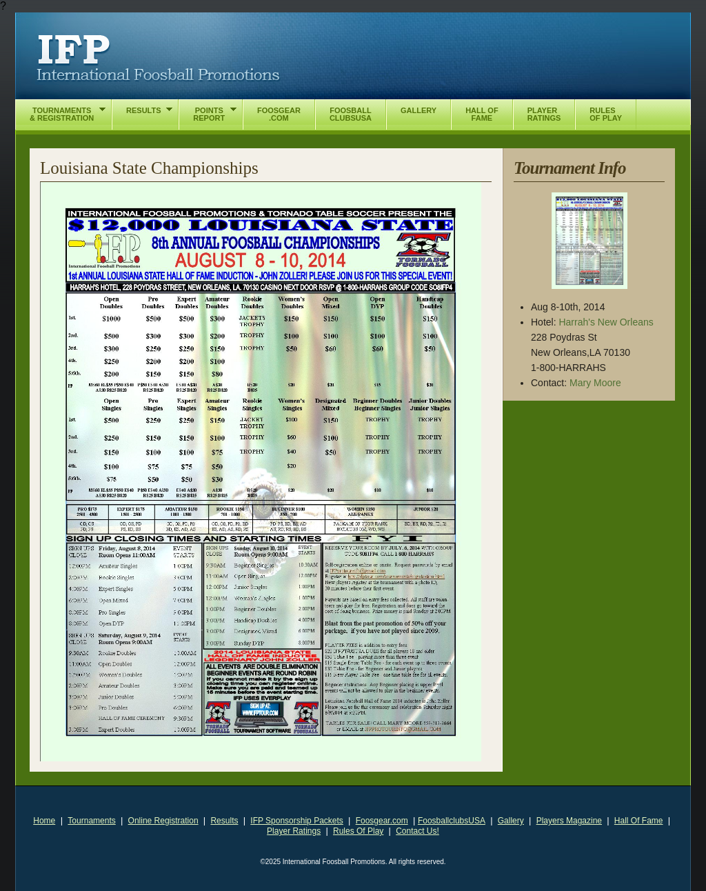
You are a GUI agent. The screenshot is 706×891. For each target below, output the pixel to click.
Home (44, 820)
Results (224, 820)
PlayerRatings (544, 114)
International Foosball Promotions (158, 58)
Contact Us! (417, 831)
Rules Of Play (358, 831)
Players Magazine (569, 820)
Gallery (511, 820)
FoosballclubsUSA (451, 820)
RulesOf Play (605, 114)
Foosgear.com (382, 820)
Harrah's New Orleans (605, 322)
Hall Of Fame (638, 820)
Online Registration (163, 820)
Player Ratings (294, 831)
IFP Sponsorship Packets (296, 820)
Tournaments (91, 820)
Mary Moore (595, 382)
